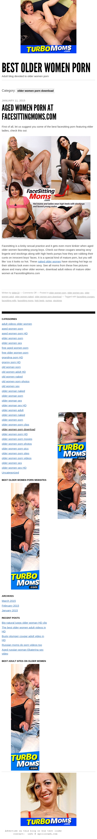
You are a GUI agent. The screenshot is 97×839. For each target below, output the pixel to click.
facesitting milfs (9, 300)
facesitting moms (26, 300)
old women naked (12, 376)
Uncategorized (10, 472)
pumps (49, 300)
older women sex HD (14, 467)
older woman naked (13, 390)
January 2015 (10, 610)
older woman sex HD (14, 405)
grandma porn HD (12, 357)
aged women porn (12, 328)
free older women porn (15, 352)
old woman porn (11, 367)
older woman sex (12, 400)
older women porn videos (17, 458)
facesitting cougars (86, 296)
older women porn (12, 419)
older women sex (12, 462)
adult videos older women (17, 323)
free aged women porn (15, 347)
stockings (57, 300)
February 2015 (10, 605)
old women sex (11, 386)
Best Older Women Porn (46, 67)
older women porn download (48, 296)
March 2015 (9, 600)
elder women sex (75, 293)
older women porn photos (17, 443)
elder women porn (57, 293)
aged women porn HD (15, 333)
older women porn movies (17, 438)
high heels (39, 300)
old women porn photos (15, 381)
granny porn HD (11, 362)
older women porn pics (15, 448)
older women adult (13, 410)
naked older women (49, 261)
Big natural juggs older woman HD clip (24, 622)
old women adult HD (14, 371)
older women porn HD (15, 434)
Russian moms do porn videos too (22, 644)
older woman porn (12, 395)
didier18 (16, 293)
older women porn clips (15, 424)
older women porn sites (15, 453)
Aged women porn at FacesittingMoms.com (29, 112)
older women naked (24, 296)
